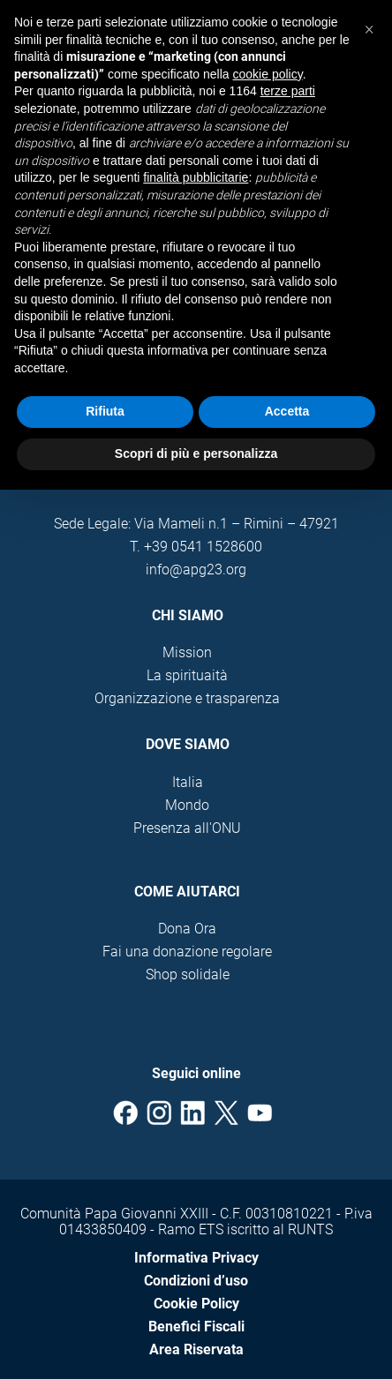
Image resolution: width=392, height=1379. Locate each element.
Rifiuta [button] (105, 411)
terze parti (287, 91)
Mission (187, 652)
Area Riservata (196, 1349)
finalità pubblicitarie (195, 177)
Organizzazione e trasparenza (187, 698)
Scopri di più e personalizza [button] (196, 453)
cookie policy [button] (268, 74)
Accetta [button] (287, 411)
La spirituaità (187, 675)
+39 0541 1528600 (203, 546)
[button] (369, 28)
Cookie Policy (196, 1303)
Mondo (187, 805)
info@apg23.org (196, 569)
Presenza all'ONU (187, 828)
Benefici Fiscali (196, 1326)
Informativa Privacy (196, 1257)
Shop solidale (188, 974)
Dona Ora (187, 928)
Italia (187, 782)
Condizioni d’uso (196, 1280)
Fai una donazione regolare (187, 951)
